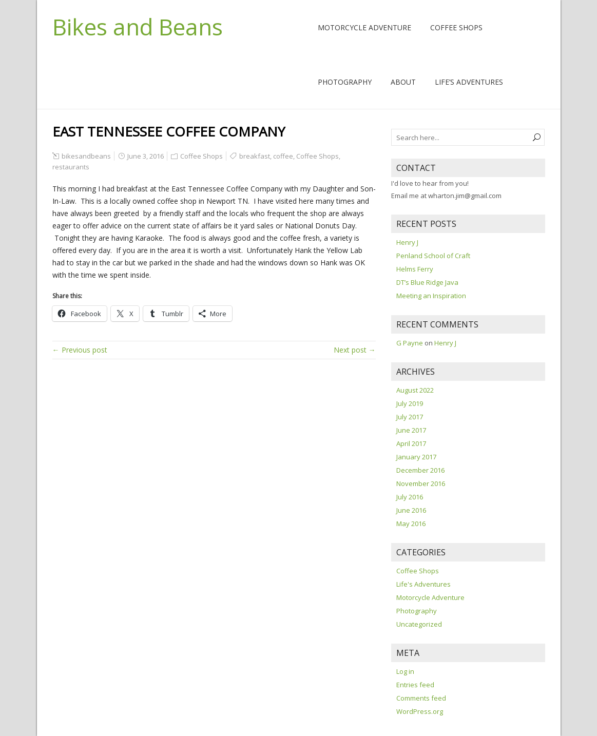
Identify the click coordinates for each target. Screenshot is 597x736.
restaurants (70, 166)
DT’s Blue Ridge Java (427, 282)
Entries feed (415, 684)
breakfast (254, 156)
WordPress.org (419, 711)
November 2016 (420, 483)
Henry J (407, 242)
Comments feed (421, 698)
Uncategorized (419, 624)
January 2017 (416, 456)
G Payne (409, 342)
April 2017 (411, 443)
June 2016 (411, 510)
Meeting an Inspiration (431, 295)
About (403, 82)
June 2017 (411, 430)
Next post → (355, 350)
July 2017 (409, 416)
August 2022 (415, 390)
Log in (405, 671)
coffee (283, 156)
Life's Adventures (423, 584)
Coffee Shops (456, 27)
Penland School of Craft (433, 255)
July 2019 (409, 403)
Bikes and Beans (137, 26)
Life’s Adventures (469, 82)
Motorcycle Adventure (364, 27)
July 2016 (409, 496)
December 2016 (420, 470)
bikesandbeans (86, 156)
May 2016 (411, 523)
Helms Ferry (414, 269)
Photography (345, 82)
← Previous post (79, 350)
